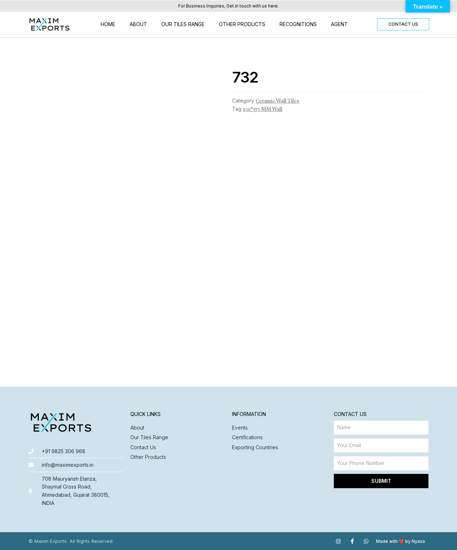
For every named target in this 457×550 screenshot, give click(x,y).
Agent (339, 24)
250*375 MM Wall (262, 109)
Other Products (242, 24)
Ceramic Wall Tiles (277, 101)
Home (108, 24)
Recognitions (298, 24)
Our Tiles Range (183, 24)
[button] (403, 24)
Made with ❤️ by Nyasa (400, 541)
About (138, 24)
